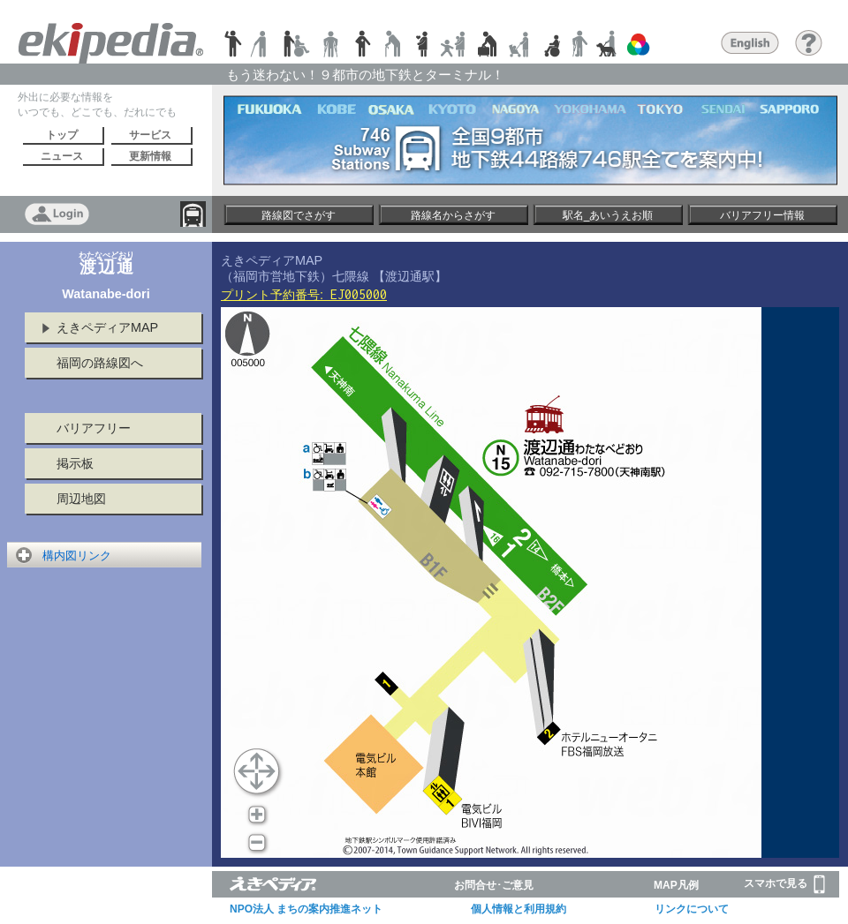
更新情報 (150, 156)
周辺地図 (81, 499)
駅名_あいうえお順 (608, 215)
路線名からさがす (453, 215)
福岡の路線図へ (100, 363)
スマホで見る (784, 884)
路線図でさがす (298, 215)
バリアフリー (94, 428)
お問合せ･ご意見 (494, 885)
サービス (150, 135)
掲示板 (75, 463)
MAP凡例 (676, 885)
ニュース (62, 156)
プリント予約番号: (304, 295)
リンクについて (692, 909)
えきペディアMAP (107, 327)
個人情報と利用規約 (518, 909)
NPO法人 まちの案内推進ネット (306, 909)
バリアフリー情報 (762, 215)
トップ (62, 135)
